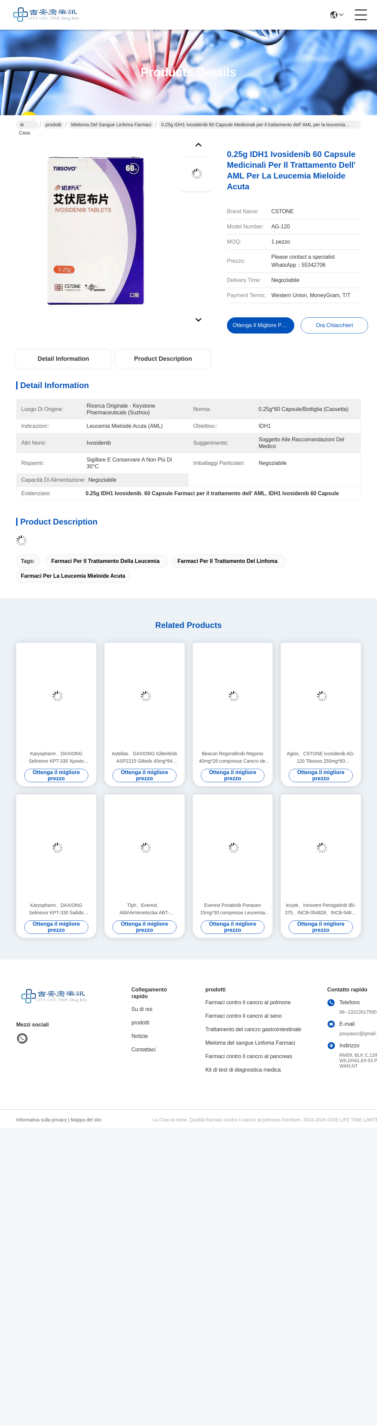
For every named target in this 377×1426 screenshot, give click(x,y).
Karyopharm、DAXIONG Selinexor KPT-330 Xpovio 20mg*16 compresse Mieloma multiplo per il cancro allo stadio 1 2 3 (56, 758)
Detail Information (63, 358)
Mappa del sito (86, 1119)
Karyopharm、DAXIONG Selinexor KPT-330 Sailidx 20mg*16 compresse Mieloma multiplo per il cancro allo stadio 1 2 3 (56, 909)
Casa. (25, 125)
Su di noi (141, 1009)
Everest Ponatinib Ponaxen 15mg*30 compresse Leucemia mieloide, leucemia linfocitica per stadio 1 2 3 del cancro (233, 909)
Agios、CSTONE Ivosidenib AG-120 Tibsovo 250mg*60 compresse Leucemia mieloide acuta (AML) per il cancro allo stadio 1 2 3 (321, 758)
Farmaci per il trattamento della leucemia (105, 561)
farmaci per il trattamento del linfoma (228, 561)
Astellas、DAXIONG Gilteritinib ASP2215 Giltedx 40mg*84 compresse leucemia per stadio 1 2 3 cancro (144, 758)
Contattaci (143, 1049)
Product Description (163, 358)
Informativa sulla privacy (41, 1119)
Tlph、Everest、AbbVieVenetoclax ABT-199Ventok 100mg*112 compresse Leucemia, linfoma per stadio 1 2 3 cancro (144, 909)
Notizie (139, 1036)
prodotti (53, 124)
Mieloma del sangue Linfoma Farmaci (111, 124)
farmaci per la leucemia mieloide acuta (73, 576)
